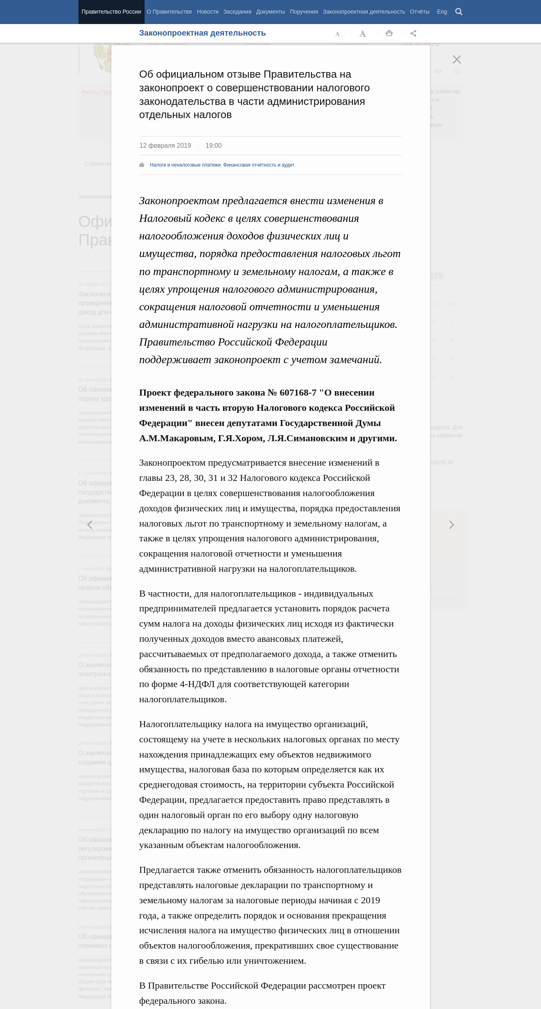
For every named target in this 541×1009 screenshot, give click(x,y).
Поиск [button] (459, 12)
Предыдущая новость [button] (451, 525)
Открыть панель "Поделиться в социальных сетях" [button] (414, 33)
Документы (270, 11)
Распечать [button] (389, 33)
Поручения (304, 11)
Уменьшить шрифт (338, 33)
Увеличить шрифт (363, 33)
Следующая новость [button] (90, 525)
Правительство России (111, 11)
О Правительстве (169, 11)
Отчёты (420, 11)
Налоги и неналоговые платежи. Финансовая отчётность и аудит (222, 165)
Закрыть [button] (462, 64)
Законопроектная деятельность (364, 11)
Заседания (237, 11)
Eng (442, 11)
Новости (208, 11)
